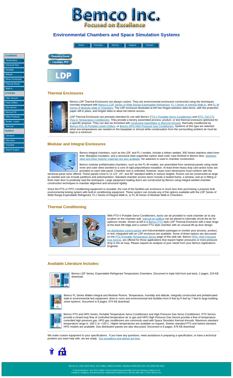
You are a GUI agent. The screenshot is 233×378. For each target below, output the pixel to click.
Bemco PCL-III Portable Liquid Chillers (92, 126)
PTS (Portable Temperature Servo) (135, 236)
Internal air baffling (153, 218)
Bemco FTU (156, 221)
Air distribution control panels (124, 230)
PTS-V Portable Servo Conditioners (171, 116)
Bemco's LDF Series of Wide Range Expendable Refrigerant (134, 104)
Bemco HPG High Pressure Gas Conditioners (147, 126)
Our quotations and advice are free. (119, 338)
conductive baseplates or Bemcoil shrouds (156, 123)
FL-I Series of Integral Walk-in (188, 104)
